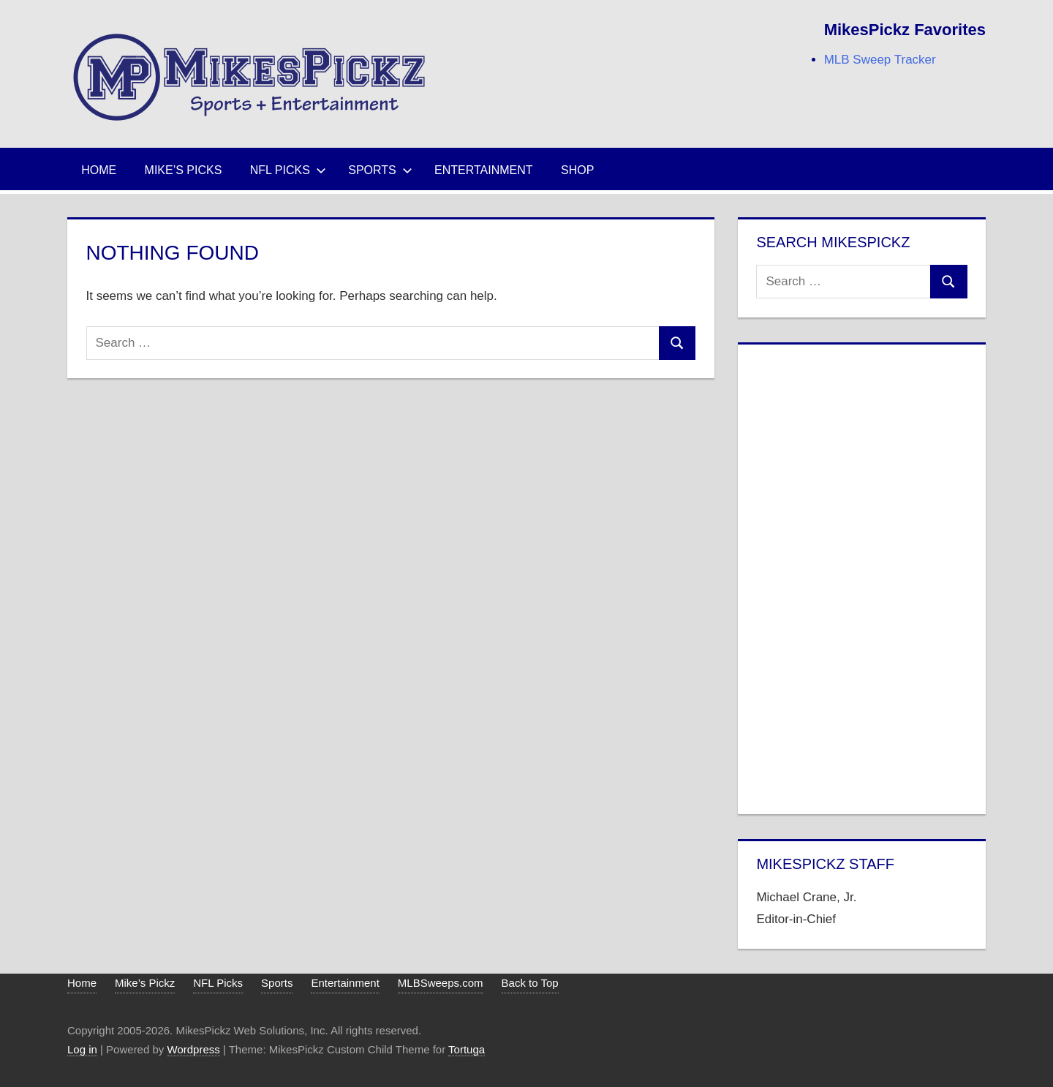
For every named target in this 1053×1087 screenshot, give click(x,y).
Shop (577, 170)
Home (98, 170)
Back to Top (530, 983)
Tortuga (466, 1049)
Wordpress (193, 1049)
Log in (82, 1049)
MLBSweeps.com (440, 983)
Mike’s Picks (183, 170)
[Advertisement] (861, 576)
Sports (380, 170)
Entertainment (483, 170)
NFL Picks (288, 170)
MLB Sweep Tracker (880, 60)
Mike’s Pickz (145, 983)
